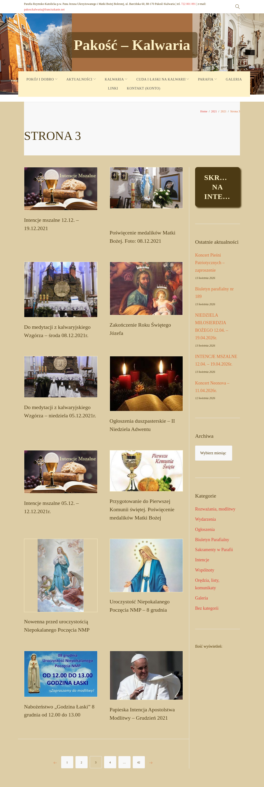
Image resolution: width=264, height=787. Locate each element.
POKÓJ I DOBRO (40, 79)
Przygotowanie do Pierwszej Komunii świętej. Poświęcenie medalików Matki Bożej (142, 510)
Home (203, 111)
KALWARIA (114, 79)
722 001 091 (188, 4)
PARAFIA (206, 79)
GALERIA (234, 79)
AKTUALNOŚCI (79, 79)
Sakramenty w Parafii (214, 549)
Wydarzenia (205, 519)
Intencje (202, 559)
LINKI (113, 88)
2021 (214, 111)
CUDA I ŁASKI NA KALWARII (161, 79)
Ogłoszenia (205, 529)
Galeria (201, 598)
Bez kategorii (206, 608)
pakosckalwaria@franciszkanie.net (44, 9)
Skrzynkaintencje (222, 186)
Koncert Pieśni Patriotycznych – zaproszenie (209, 263)
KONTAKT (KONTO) (143, 88)
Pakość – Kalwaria (132, 45)
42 (138, 764)
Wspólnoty (204, 570)
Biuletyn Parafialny (212, 539)
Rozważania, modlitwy (215, 509)
